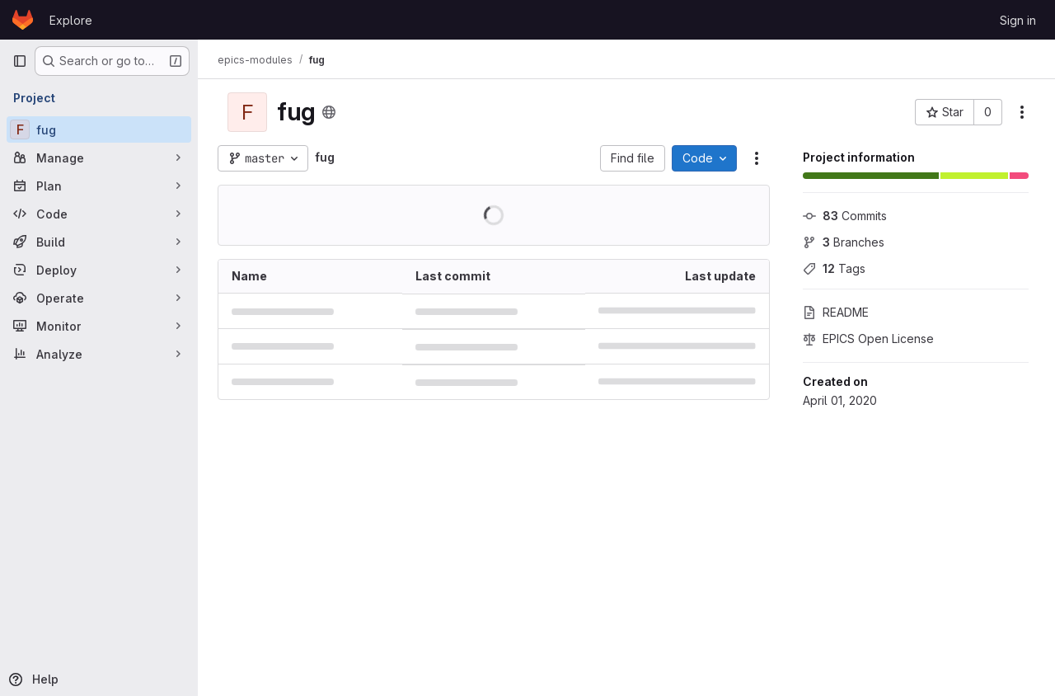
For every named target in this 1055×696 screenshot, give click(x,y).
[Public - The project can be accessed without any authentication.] (328, 112)
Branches (843, 242)
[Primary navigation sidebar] (20, 61)
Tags (834, 268)
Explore (70, 20)
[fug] (99, 129)
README (836, 312)
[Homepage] (22, 20)
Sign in (1018, 20)
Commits (845, 216)
